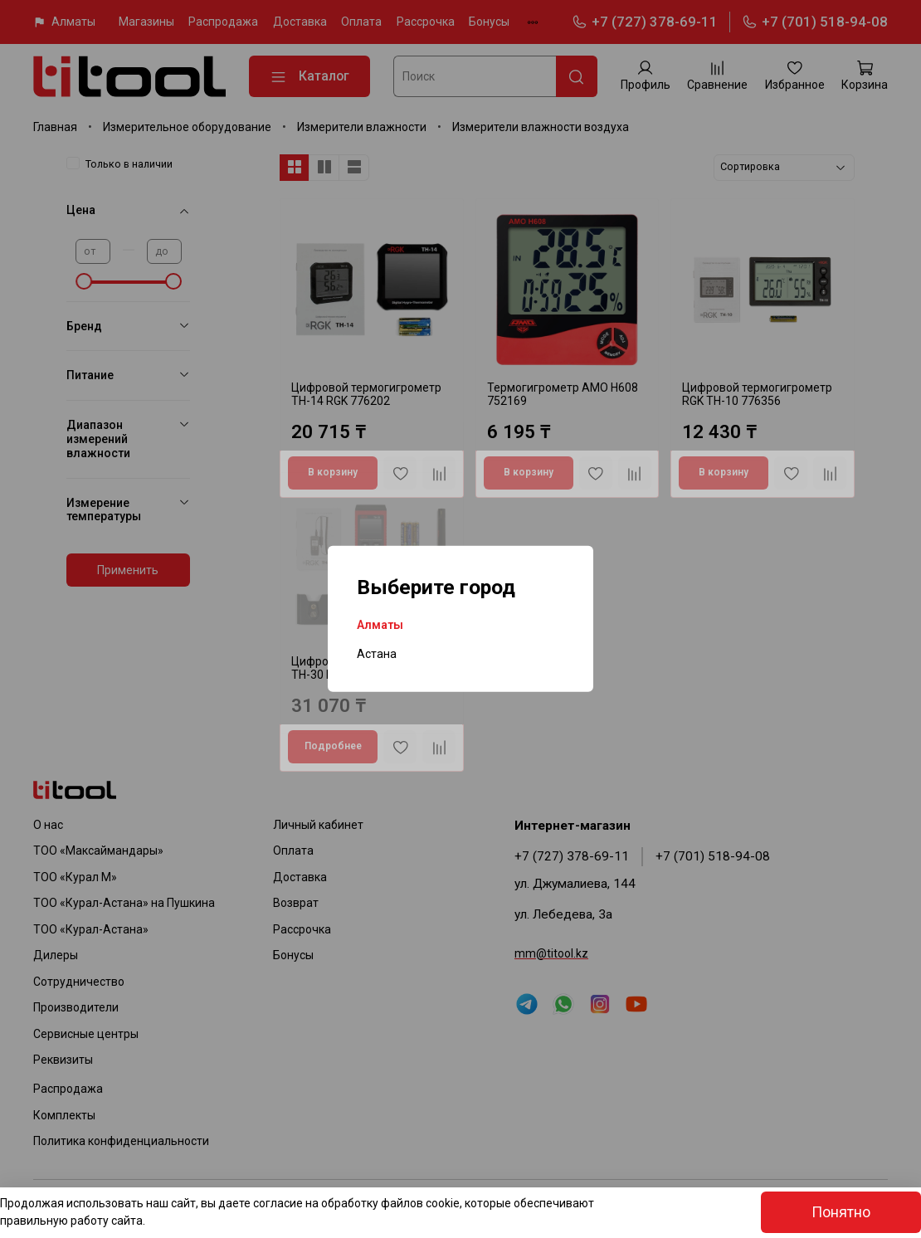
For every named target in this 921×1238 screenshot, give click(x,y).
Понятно (840, 1212)
